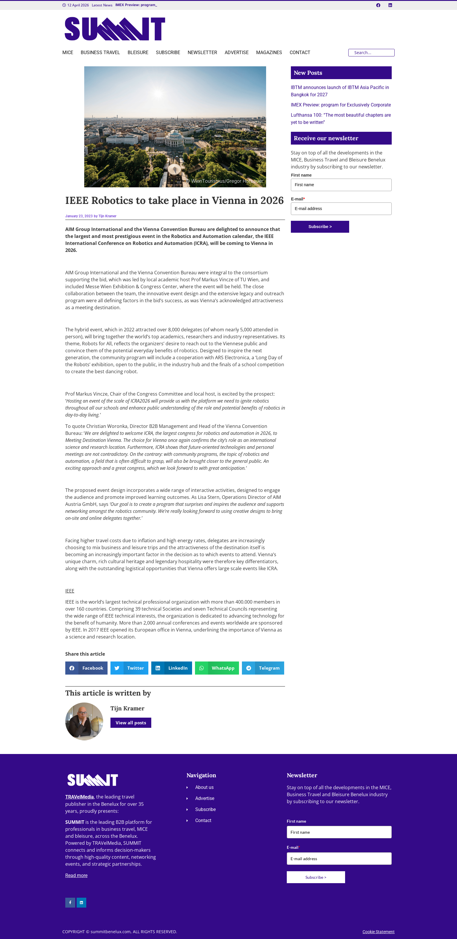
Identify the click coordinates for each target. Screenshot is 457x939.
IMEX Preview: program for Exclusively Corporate (341, 105)
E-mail (298, 199)
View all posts (131, 722)
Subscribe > (320, 226)
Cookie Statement (379, 931)
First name (301, 175)
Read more (76, 875)
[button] (86, 668)
